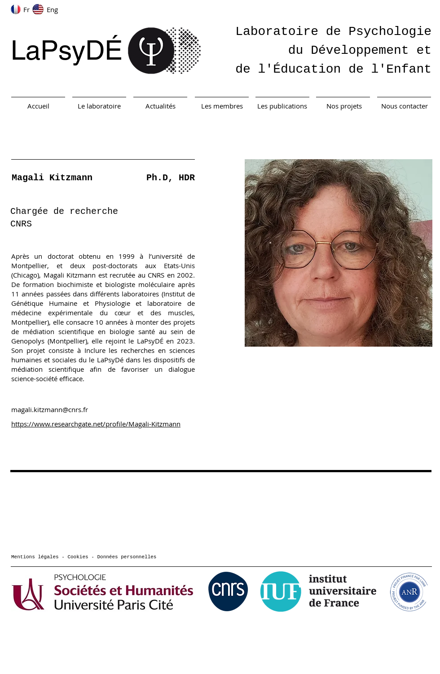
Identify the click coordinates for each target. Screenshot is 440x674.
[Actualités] (160, 106)
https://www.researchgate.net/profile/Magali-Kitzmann (95, 423)
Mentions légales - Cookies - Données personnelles (83, 557)
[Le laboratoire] (99, 106)
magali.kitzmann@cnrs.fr (49, 409)
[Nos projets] (344, 106)
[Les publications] (282, 106)
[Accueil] (38, 106)
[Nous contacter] (404, 106)
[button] (338, 253)
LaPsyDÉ (67, 50)
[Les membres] (222, 106)
